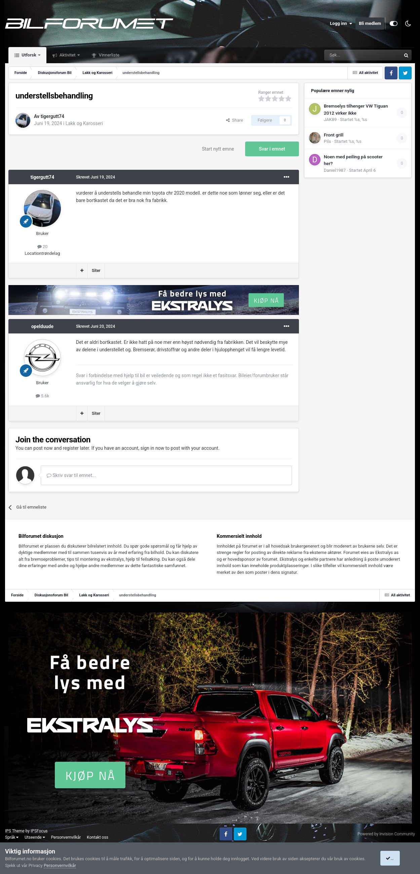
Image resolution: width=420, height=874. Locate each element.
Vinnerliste (109, 54)
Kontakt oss (97, 837)
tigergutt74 (52, 116)
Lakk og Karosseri (84, 123)
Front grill (333, 134)
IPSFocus (39, 831)
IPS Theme (15, 831)
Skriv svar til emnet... (71, 475)
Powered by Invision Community (386, 834)
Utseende (35, 837)
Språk (11, 837)
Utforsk (29, 54)
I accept (396, 858)
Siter (96, 270)
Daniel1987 (335, 170)
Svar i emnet (272, 149)
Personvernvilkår (66, 837)
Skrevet (95, 177)
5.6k (42, 395)
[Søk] (344, 55)
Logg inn (341, 23)
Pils (327, 141)
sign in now (152, 448)
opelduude (42, 326)
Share (234, 120)
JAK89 (330, 119)
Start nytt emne (218, 149)
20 (42, 246)
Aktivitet (68, 54)
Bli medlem (370, 23)
